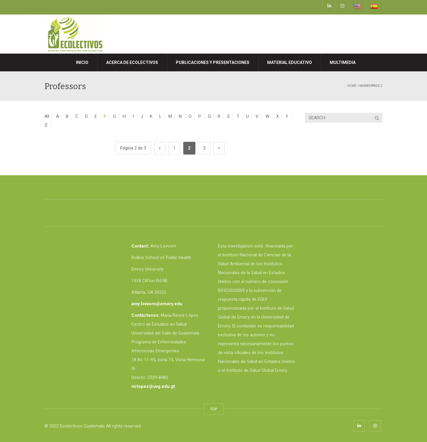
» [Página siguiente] (219, 147)
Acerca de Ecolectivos (132, 62)
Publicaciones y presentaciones (212, 62)
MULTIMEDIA (343, 62)
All (46, 116)
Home (351, 86)
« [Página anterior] (160, 148)
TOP (213, 409)
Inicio (82, 62)
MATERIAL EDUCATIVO (289, 62)
